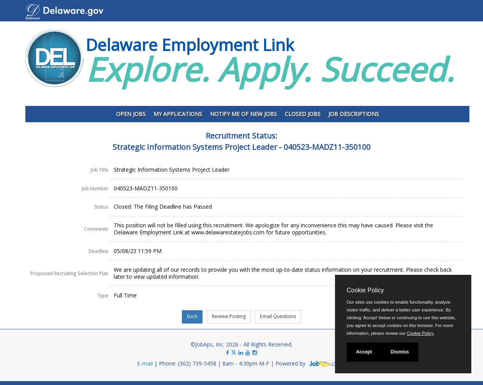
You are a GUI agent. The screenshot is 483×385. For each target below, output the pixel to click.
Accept (364, 352)
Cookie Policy (365, 290)
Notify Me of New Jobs (243, 114)
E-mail (145, 363)
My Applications (177, 114)
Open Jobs (131, 114)
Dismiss (400, 352)
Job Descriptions (353, 114)
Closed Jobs (303, 114)
